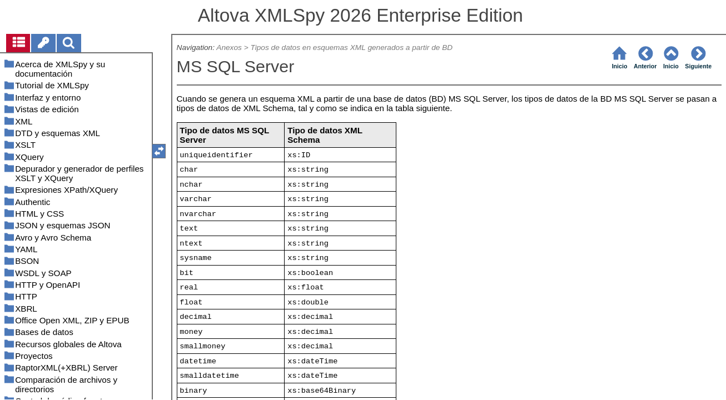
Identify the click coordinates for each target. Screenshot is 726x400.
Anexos (229, 47)
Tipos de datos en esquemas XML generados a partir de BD (352, 47)
